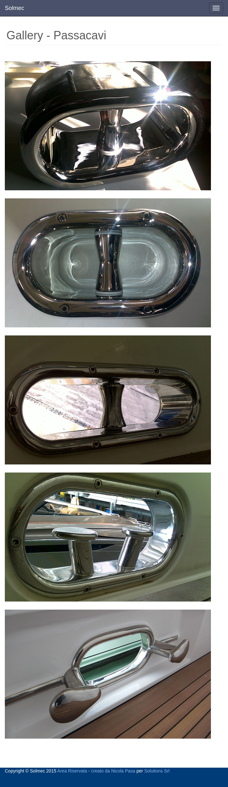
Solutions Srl (157, 770)
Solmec (14, 8)
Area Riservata (72, 770)
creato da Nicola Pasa (113, 770)
